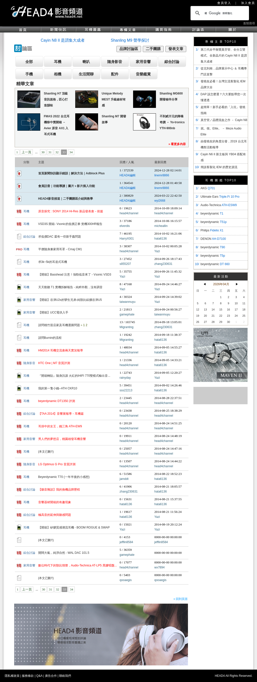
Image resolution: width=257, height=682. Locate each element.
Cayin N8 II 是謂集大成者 (63, 40)
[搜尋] (219, 13)
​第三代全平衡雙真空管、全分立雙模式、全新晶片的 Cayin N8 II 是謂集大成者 (224, 55)
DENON (213, 239)
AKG (208, 188)
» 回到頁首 (180, 599)
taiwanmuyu (128, 302)
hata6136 (160, 238)
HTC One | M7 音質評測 (54, 363)
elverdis (125, 226)
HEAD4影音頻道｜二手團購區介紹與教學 (65, 198)
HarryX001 (127, 238)
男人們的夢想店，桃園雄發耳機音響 (62, 439)
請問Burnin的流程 (50, 338)
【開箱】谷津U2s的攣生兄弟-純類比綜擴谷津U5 (70, 300)
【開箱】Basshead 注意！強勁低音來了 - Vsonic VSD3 (74, 274)
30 (43, 152)
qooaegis (126, 580)
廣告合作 (51, 676)
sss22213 (126, 390)
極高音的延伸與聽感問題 (54, 515)
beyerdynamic (212, 213)
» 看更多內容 (177, 144)
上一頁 (26, 152)
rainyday (125, 377)
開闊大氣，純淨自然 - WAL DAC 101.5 (63, 553)
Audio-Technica (219, 205)
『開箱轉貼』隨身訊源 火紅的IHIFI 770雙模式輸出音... (74, 375)
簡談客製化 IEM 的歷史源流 (219, 167)
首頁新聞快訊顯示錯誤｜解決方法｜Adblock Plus (71, 173)
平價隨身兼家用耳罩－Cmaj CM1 (60, 249)
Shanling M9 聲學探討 (130, 40)
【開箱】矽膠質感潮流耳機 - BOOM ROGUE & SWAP (74, 527)
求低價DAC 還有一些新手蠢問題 (59, 236)
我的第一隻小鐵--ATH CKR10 (57, 388)
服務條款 (28, 676)
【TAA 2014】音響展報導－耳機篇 (61, 413)
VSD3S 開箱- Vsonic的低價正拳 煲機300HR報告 (70, 224)
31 (50, 152)
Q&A (39, 676)
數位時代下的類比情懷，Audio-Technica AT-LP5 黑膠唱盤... (77, 565)
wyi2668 (159, 200)
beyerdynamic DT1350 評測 (56, 401)
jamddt (124, 479)
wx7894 (159, 567)
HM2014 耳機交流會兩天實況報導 (60, 350)
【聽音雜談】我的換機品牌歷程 (59, 489)
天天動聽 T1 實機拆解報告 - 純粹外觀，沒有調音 (70, 287)
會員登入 (224, 3)
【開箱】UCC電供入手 (53, 312)
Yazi (157, 251)
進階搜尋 (249, 23)
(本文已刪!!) (46, 451)
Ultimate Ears (220, 196)
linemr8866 (161, 175)
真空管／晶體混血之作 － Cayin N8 (224, 120)
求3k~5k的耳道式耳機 (52, 262)
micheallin (161, 226)
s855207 (125, 264)
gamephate (127, 314)
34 (71, 152)
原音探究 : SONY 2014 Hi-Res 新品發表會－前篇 (70, 211)
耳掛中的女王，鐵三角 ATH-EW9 (60, 426)
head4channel (129, 213)
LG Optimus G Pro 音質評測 (56, 464)
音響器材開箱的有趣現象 (54, 502)
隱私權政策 (12, 676)
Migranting (127, 327)
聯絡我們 (65, 676)
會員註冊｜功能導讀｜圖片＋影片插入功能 (66, 186)
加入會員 (248, 3)
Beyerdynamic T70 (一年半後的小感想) (64, 477)
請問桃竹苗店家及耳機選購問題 (59, 325)
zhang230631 (163, 264)
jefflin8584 (126, 542)
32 (57, 152)
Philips (212, 230)
